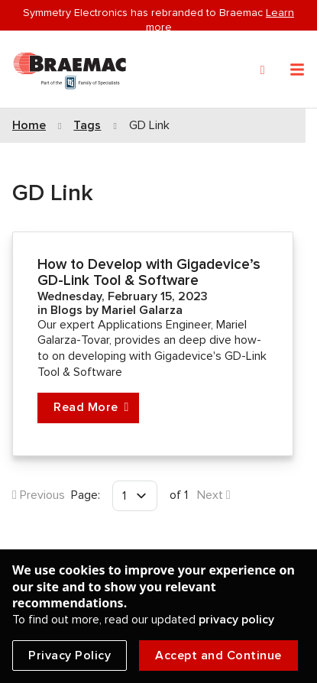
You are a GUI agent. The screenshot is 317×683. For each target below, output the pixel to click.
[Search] (262, 70)
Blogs (68, 310)
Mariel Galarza (142, 310)
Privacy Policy (69, 655)
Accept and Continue (218, 655)
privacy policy (236, 619)
